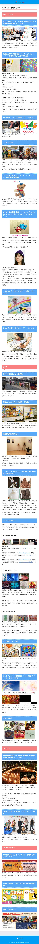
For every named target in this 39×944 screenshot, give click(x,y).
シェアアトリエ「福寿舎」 (26, 562)
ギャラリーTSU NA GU (25, 559)
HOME (19, 938)
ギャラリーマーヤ (31, 555)
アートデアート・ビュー (26, 548)
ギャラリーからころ (24, 553)
